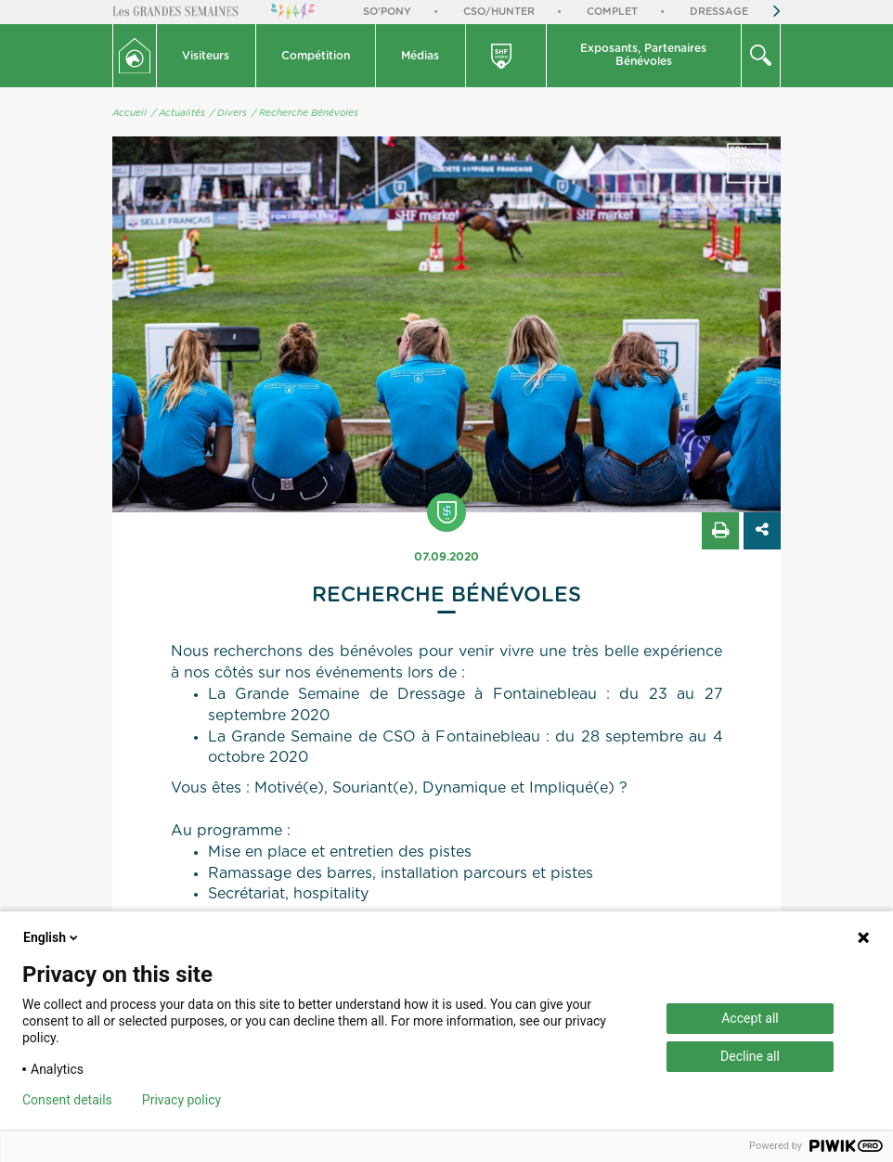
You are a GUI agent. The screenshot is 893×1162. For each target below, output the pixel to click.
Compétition (315, 55)
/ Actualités (178, 113)
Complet (612, 11)
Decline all (750, 1056)
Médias (420, 55)
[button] (206, 55)
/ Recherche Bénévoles (305, 113)
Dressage (719, 11)
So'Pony (387, 11)
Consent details (67, 1099)
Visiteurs (205, 55)
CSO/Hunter (499, 11)
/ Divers (228, 113)
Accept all (750, 1018)
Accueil (129, 113)
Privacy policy (181, 1099)
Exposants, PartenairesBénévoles (643, 55)
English (52, 937)
